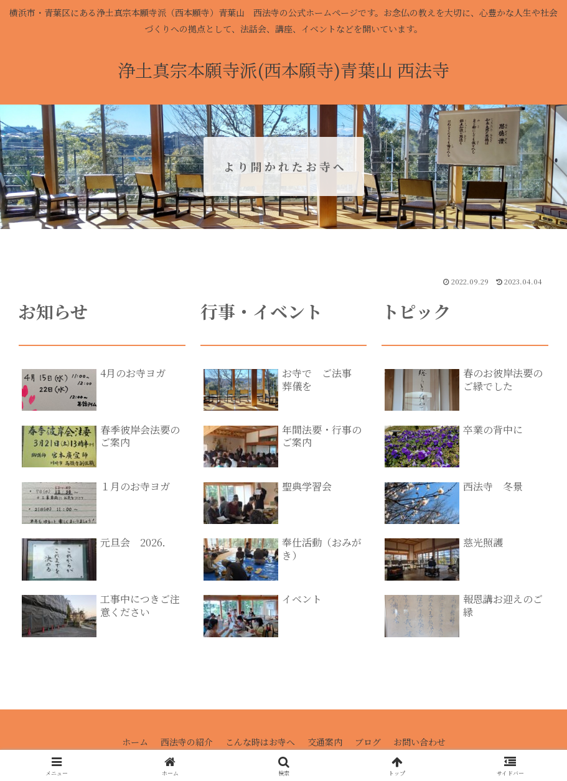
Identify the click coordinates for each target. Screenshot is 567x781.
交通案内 (324, 742)
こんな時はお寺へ (260, 742)
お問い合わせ (419, 742)
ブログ (368, 742)
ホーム (135, 742)
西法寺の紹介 (187, 742)
